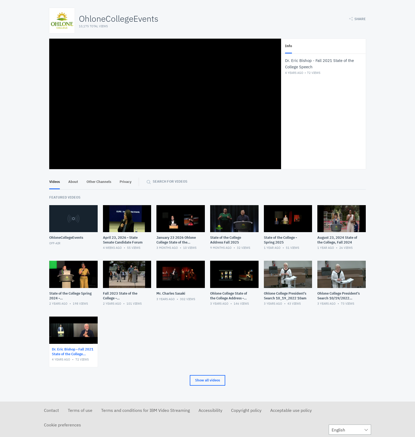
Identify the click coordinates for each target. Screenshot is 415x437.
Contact (51, 410)
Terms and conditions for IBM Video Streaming (145, 410)
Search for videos (170, 181)
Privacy (126, 181)
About (73, 181)
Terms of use (80, 410)
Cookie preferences (62, 424)
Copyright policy (246, 410)
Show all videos (207, 380)
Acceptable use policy (291, 410)
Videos (54, 181)
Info (288, 46)
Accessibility (210, 410)
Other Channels (99, 181)
